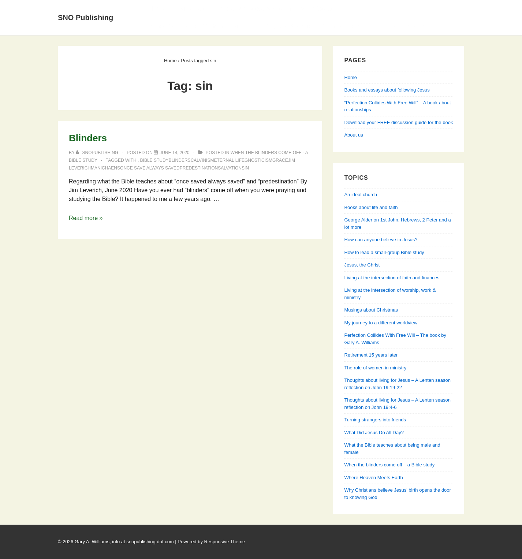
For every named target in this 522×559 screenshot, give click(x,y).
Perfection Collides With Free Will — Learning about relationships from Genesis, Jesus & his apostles (290, 26)
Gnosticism (258, 160)
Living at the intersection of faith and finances (391, 277)
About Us (192, 8)
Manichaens (105, 168)
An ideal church (360, 194)
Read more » (86, 218)
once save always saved (150, 168)
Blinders (88, 138)
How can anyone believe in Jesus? (380, 239)
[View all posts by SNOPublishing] (97, 152)
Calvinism (202, 160)
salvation (230, 168)
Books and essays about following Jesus (276, 8)
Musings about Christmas (371, 310)
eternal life (229, 160)
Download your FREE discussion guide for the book (398, 122)
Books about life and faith (371, 207)
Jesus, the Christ (362, 265)
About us (353, 135)
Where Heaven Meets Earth (373, 477)
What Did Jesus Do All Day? (374, 432)
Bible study (154, 160)
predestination (199, 168)
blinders (180, 160)
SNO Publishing (85, 18)
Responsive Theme (224, 541)
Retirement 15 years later (371, 355)
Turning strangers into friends (375, 419)
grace (280, 160)
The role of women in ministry (375, 367)
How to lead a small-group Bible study (384, 252)
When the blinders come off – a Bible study (389, 464)
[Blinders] (174, 152)
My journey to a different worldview (380, 322)
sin (245, 168)
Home (157, 8)
